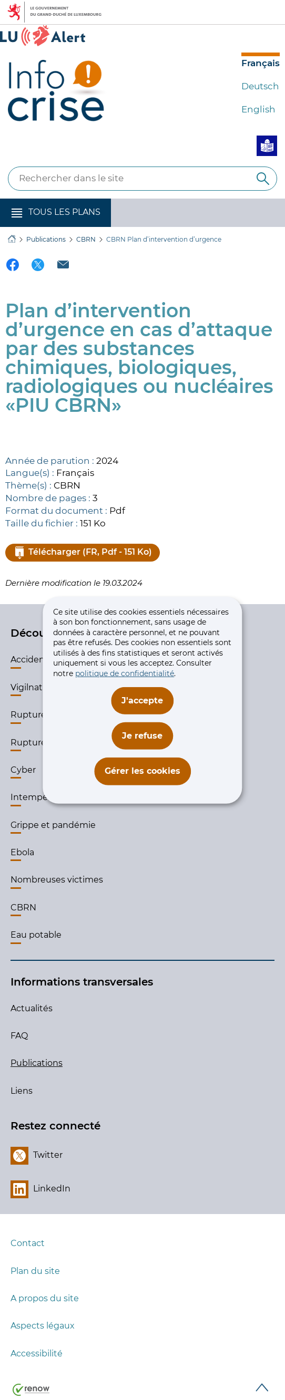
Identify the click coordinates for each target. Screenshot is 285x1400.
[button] (55, 213)
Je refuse (142, 736)
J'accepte (142, 700)
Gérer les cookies (142, 771)
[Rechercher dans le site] (263, 179)
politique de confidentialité (124, 673)
